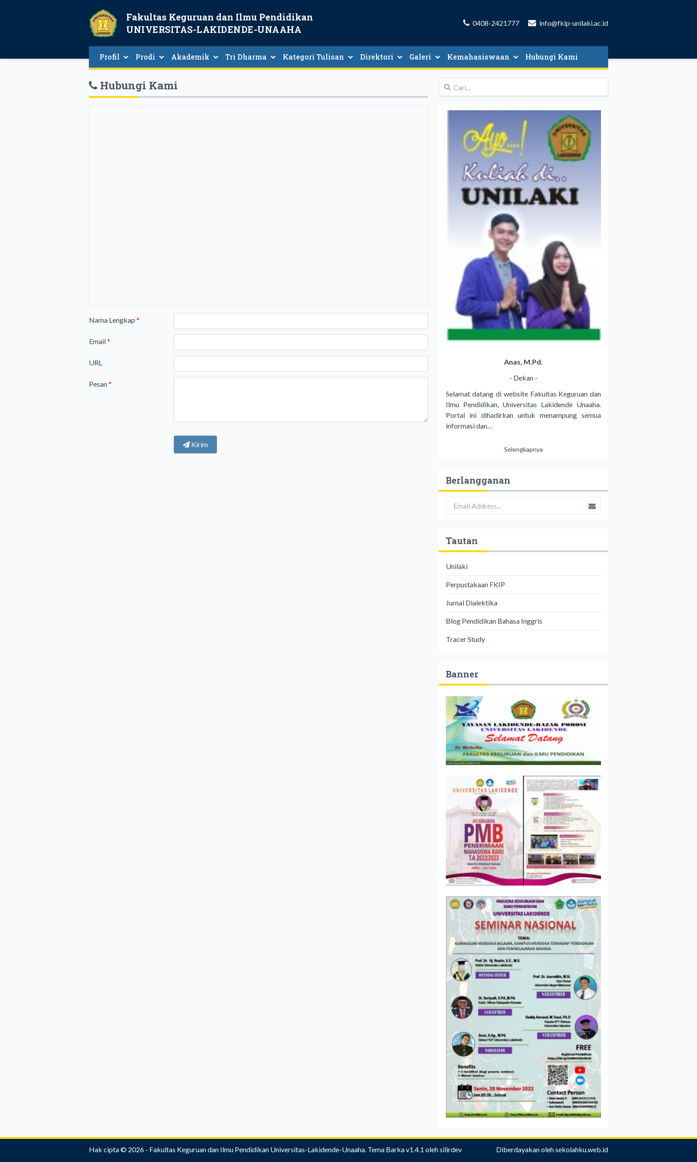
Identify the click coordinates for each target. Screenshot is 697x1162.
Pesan (100, 384)
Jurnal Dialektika (471, 602)
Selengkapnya (523, 449)
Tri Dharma (250, 56)
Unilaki (457, 566)
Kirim (195, 444)
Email (99, 341)
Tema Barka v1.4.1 (396, 1149)
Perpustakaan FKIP (475, 584)
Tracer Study (465, 639)
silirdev (451, 1149)
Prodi (150, 56)
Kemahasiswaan (482, 56)
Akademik (194, 56)
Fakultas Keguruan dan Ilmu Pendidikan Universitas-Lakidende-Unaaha (257, 1149)
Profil (114, 56)
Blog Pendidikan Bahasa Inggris (494, 621)
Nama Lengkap (114, 320)
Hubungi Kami (551, 56)
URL (95, 362)
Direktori (381, 56)
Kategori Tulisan (318, 56)
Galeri (424, 56)
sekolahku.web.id (581, 1149)
